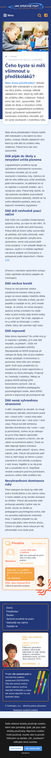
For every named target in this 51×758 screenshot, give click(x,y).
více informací (29, 664)
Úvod (6, 56)
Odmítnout (25, 753)
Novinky (13, 56)
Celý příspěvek (26, 563)
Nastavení (16, 748)
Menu (11, 15)
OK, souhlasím (33, 748)
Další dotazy (37, 543)
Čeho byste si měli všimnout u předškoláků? (25, 60)
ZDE (7, 260)
